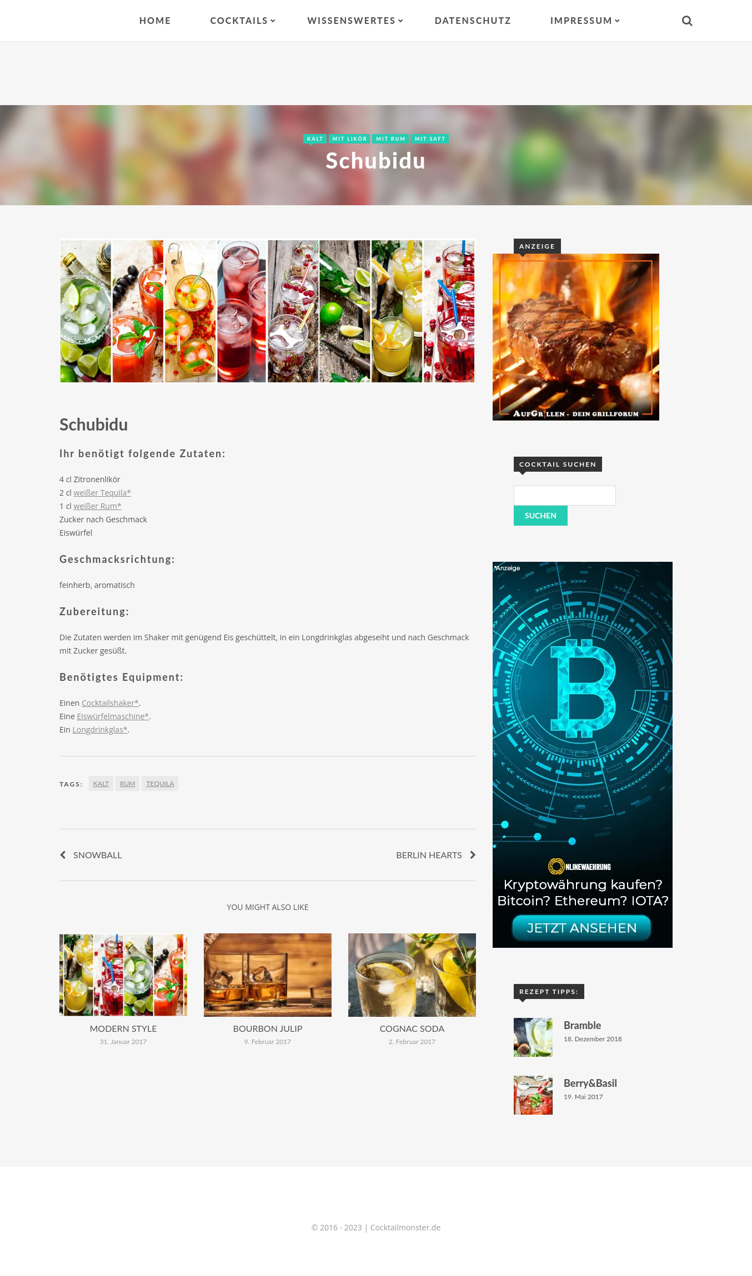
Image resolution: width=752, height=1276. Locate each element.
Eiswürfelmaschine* (113, 716)
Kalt (315, 139)
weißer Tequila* (102, 492)
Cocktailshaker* (110, 703)
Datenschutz (473, 20)
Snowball (97, 854)
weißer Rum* (98, 506)
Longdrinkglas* (100, 729)
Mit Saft (430, 139)
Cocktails (239, 20)
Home (155, 20)
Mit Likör (350, 139)
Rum (127, 783)
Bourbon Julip (268, 1028)
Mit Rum (390, 139)
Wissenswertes (351, 20)
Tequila (160, 783)
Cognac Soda (412, 1028)
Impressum (581, 20)
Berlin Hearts (429, 854)
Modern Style (123, 1028)
